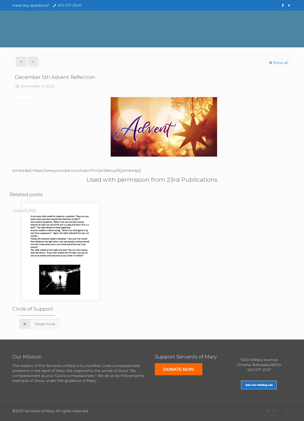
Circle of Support (32, 309)
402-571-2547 (69, 5)
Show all (278, 62)
